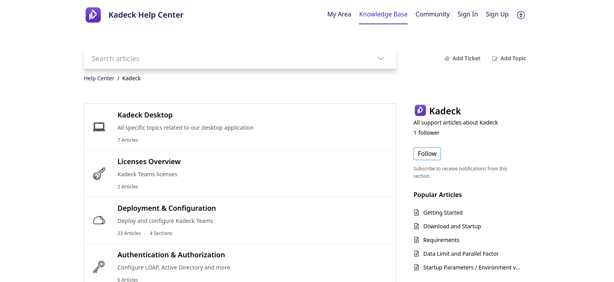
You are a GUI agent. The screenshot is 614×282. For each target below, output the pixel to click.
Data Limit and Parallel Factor (461, 253)
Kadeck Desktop (145, 114)
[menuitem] (468, 14)
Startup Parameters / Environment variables (472, 267)
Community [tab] (432, 14)
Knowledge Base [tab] (383, 14)
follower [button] (426, 132)
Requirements (441, 240)
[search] (224, 58)
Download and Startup (452, 226)
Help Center (99, 78)
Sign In (468, 14)
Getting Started (443, 212)
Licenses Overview (149, 161)
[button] (521, 15)
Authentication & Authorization (171, 254)
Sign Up (497, 14)
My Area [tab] (339, 14)
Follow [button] (427, 153)
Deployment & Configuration (166, 208)
